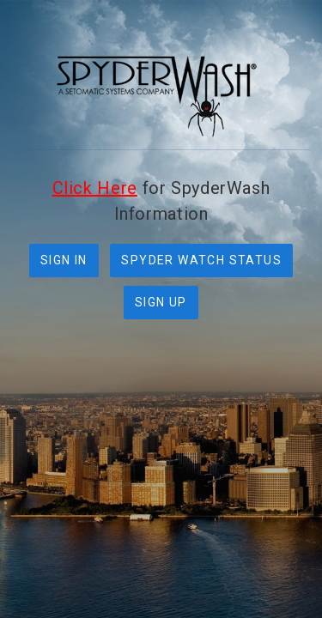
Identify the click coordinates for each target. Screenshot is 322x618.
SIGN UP (161, 302)
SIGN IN (64, 260)
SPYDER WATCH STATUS (201, 260)
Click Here (94, 188)
